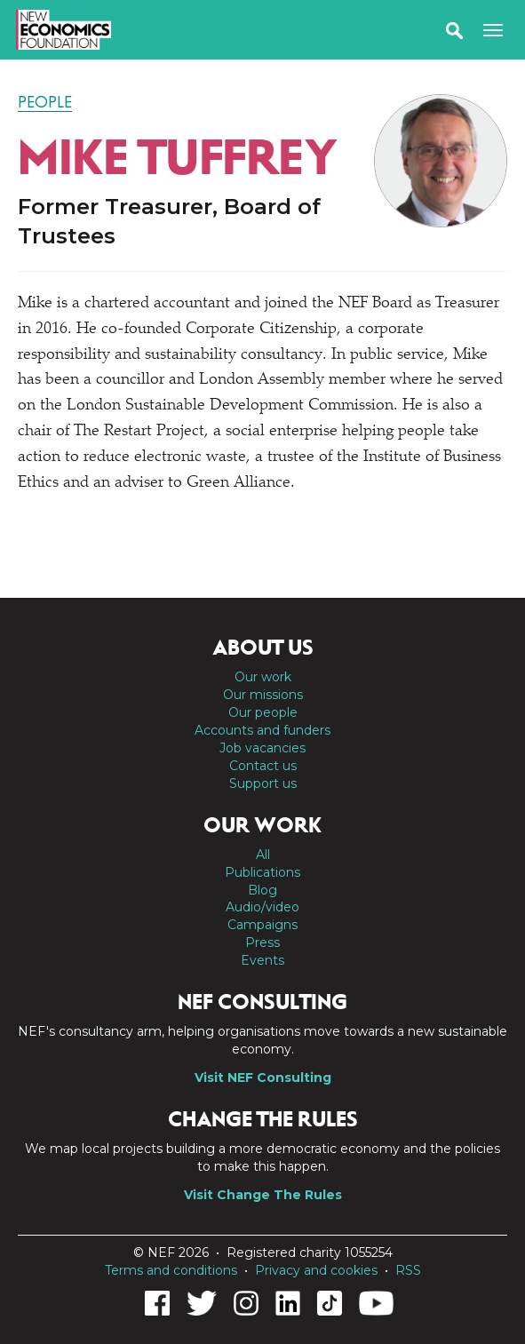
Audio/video (262, 907)
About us (263, 647)
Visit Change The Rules (263, 1195)
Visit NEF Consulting (263, 1078)
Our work (263, 677)
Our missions (263, 695)
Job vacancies (262, 748)
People (45, 102)
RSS (408, 1270)
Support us (263, 783)
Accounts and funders (262, 730)
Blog (262, 890)
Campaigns (262, 925)
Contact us (263, 766)
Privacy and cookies (316, 1270)
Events (262, 960)
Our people (263, 712)
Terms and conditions (171, 1270)
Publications (262, 872)
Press (262, 942)
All (263, 855)
